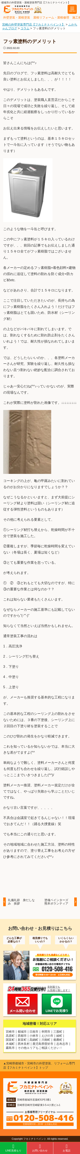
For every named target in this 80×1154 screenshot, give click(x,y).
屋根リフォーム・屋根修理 (51, 17)
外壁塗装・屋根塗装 (16, 17)
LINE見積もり (13, 1148)
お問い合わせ (40, 1148)
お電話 (66, 1148)
